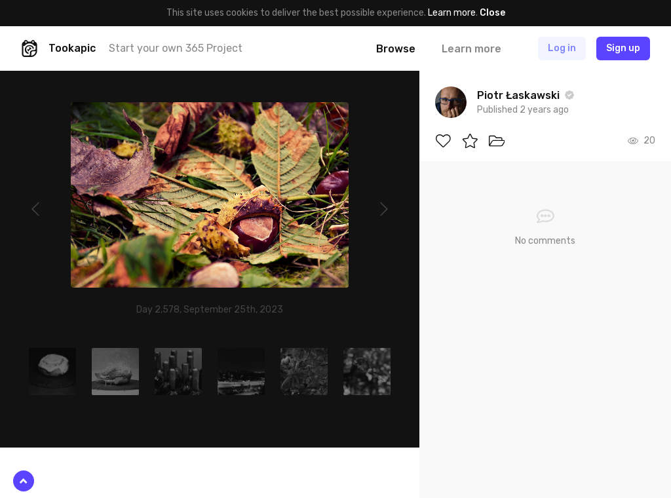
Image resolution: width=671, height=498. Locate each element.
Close (492, 12)
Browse (395, 49)
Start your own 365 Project (175, 48)
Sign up (623, 48)
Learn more (452, 12)
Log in (562, 48)
